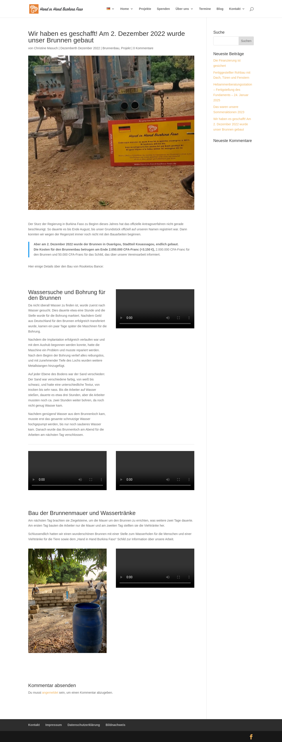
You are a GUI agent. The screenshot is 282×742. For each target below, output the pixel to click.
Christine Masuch (46, 48)
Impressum (53, 725)
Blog (220, 9)
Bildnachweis (115, 725)
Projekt (126, 48)
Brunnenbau (110, 48)
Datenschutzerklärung (84, 725)
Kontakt (235, 9)
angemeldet (50, 692)
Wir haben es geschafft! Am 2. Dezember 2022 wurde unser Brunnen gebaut (232, 124)
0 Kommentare (143, 48)
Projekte (145, 9)
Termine (205, 9)
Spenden (163, 9)
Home (124, 9)
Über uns (182, 9)
